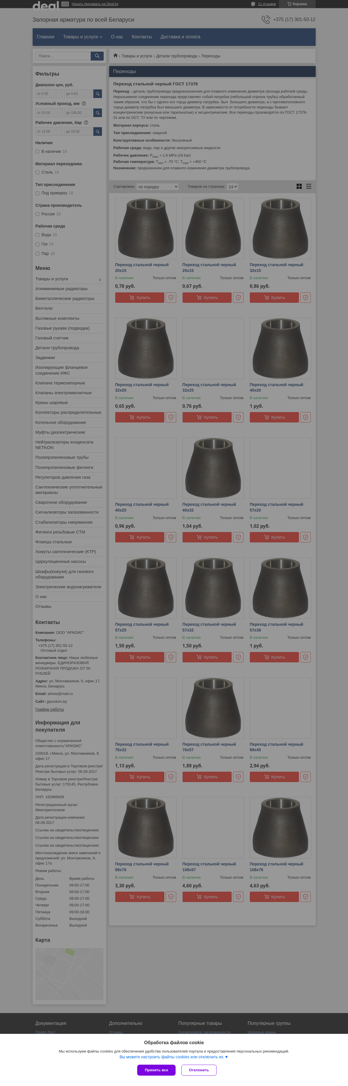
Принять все (156, 1070)
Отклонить (199, 1070)
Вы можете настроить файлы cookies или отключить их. (172, 1057)
